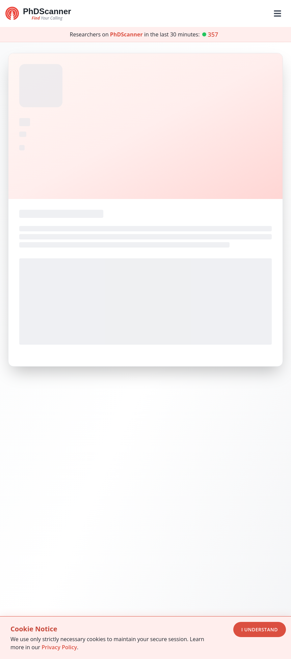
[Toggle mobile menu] (277, 13)
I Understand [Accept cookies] (259, 629)
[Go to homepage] (38, 13)
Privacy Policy (59, 647)
